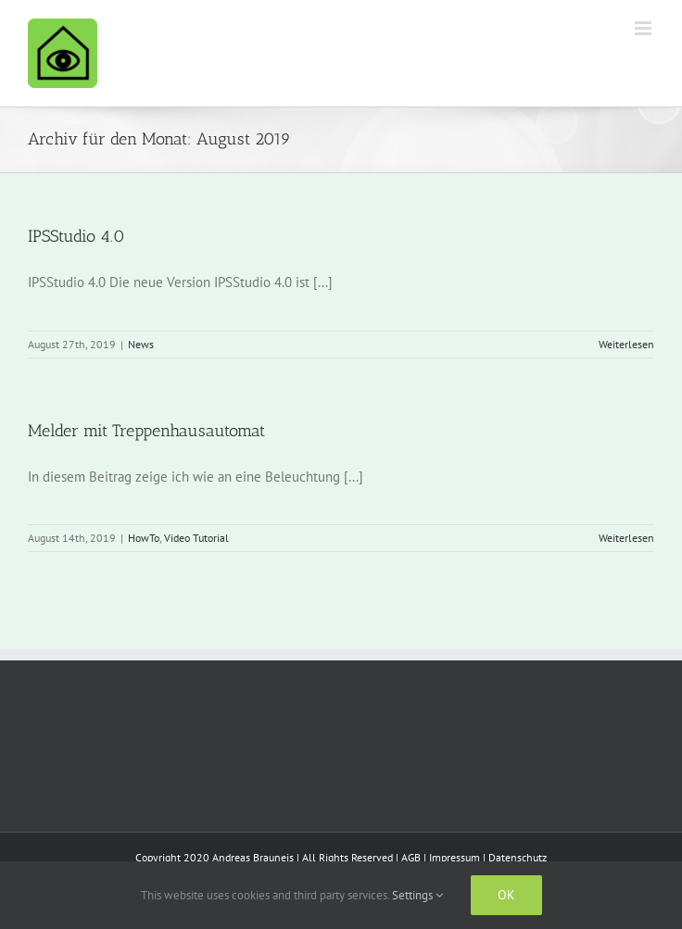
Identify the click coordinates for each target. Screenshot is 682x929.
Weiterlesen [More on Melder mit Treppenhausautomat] (626, 538)
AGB (411, 857)
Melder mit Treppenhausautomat (146, 431)
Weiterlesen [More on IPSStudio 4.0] (626, 344)
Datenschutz (517, 857)
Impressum (454, 857)
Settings (417, 895)
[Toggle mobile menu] (644, 28)
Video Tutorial (196, 538)
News (141, 344)
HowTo (143, 538)
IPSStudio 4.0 (76, 236)
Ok (506, 894)
